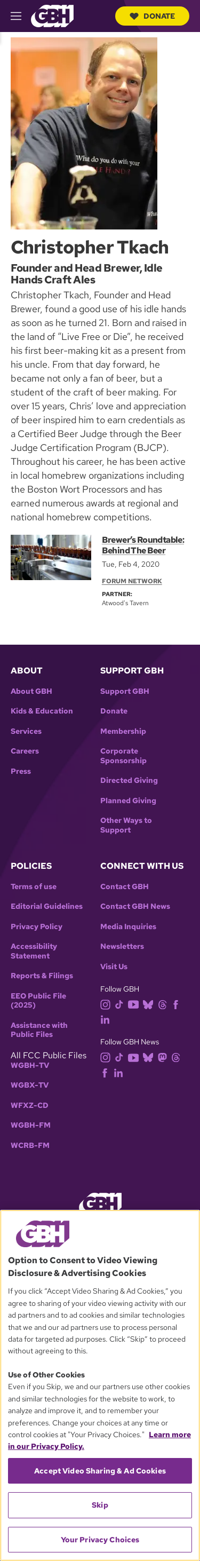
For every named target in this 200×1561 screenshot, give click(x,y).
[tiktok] (121, 1003)
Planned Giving (128, 800)
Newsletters (122, 946)
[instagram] (107, 1003)
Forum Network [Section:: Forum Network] (132, 581)
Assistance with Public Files (39, 1030)
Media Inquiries (128, 926)
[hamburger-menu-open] (21, 16)
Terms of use (34, 886)
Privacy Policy (36, 926)
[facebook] (178, 1003)
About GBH (31, 691)
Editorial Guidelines (47, 906)
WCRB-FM (30, 1145)
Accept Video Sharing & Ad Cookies (100, 1471)
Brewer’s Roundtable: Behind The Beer (143, 545)
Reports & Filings (42, 975)
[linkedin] (107, 1018)
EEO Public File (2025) (38, 1001)
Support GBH (124, 691)
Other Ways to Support (126, 825)
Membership (123, 731)
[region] (100, 1385)
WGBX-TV (30, 1085)
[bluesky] (150, 1003)
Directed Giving (129, 780)
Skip (100, 1505)
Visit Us (113, 966)
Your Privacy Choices (100, 1539)
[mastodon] (164, 1057)
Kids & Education (42, 711)
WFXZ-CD (30, 1105)
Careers (25, 751)
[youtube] (135, 1003)
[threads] (164, 1003)
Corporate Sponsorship (123, 756)
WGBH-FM (31, 1125)
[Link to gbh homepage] (52, 15)
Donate (152, 16)
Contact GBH (124, 886)
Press (21, 771)
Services (26, 731)
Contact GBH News (135, 906)
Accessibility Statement (34, 951)
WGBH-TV (30, 1065)
